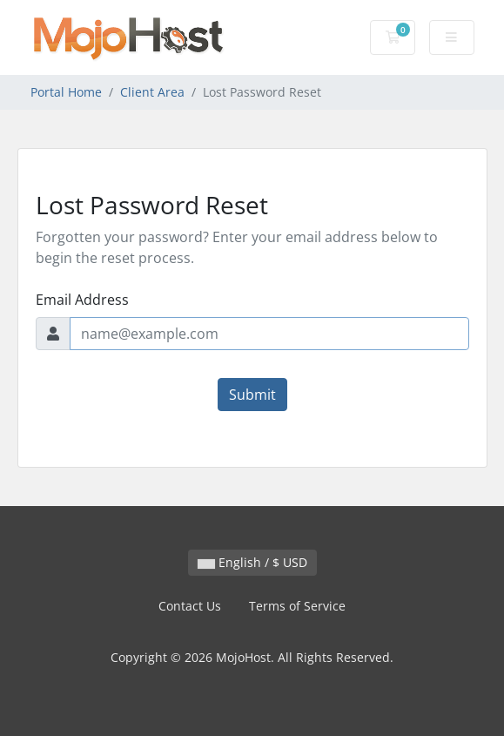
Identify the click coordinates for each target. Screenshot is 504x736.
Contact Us (189, 606)
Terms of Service (297, 606)
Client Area (152, 92)
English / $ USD (252, 562)
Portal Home (66, 92)
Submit (252, 394)
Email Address (82, 299)
